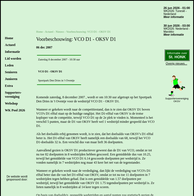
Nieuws (60, 31)
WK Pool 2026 (15, 110)
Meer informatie (174, 17)
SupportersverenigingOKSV (177, 100)
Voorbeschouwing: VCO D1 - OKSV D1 (88, 31)
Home (9, 38)
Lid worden (13, 58)
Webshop (11, 103)
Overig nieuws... (176, 63)
